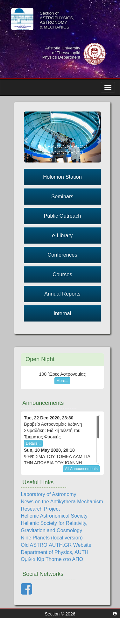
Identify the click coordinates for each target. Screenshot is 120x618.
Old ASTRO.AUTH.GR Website (56, 545)
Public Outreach (62, 216)
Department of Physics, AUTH (54, 552)
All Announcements (81, 469)
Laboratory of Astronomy (48, 494)
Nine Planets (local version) (52, 537)
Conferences (62, 255)
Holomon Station (62, 177)
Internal (62, 313)
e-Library (62, 235)
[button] (25, 136)
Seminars (62, 196)
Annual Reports (62, 293)
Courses (62, 274)
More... (62, 381)
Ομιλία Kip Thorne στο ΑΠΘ (52, 559)
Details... (33, 443)
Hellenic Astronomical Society (54, 516)
